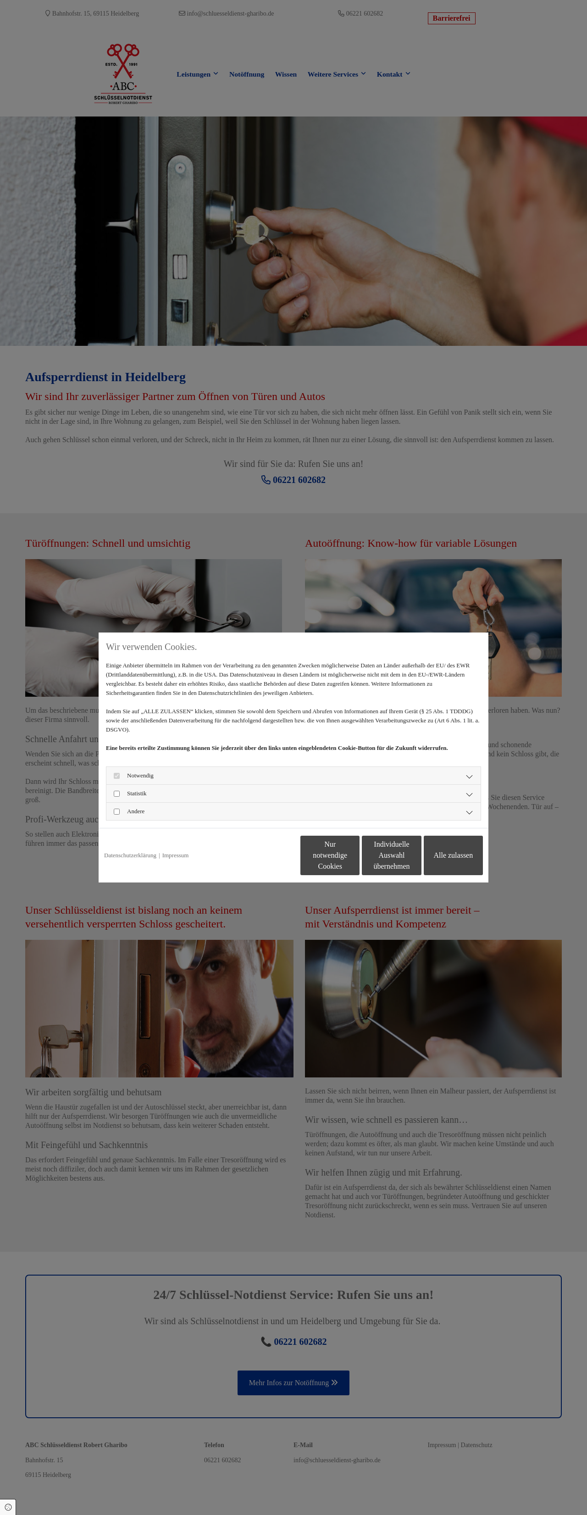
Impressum (175, 855)
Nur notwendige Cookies (266, 855)
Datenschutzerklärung (130, 855)
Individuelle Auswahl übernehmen (353, 855)
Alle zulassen (440, 855)
